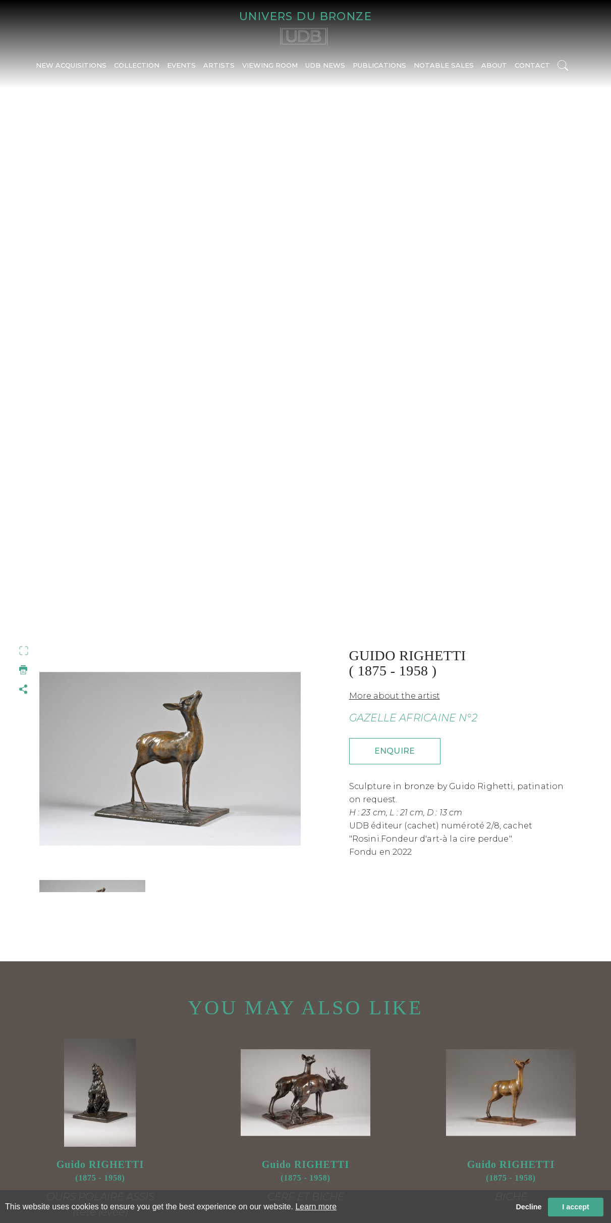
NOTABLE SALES (444, 69)
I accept (575, 1207)
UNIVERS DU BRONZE (305, 18)
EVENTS (181, 69)
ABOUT (494, 69)
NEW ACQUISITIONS (71, 69)
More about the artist (394, 696)
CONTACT (532, 69)
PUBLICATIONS (379, 69)
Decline (528, 1207)
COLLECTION (136, 69)
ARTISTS (219, 69)
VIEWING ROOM (270, 69)
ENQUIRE (394, 751)
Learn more (316, 1206)
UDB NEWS (325, 69)
